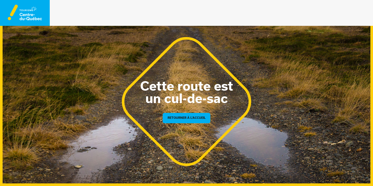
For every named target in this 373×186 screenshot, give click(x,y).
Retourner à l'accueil (187, 117)
